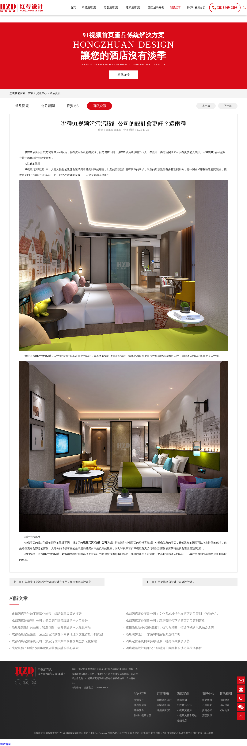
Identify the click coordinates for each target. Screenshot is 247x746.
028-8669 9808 (148, 733)
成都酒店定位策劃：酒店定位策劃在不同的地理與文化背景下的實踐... (58, 634)
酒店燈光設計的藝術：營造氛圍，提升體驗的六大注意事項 (51, 627)
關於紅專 (175, 7)
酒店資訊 (55, 93)
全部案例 (182, 700)
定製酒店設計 (112, 7)
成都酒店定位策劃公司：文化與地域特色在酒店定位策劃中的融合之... (172, 613)
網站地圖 (225, 710)
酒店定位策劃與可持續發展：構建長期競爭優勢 (158, 641)
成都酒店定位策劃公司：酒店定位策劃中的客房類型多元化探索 (54, 641)
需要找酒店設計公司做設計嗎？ (176, 581)
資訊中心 (41, 93)
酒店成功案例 (156, 7)
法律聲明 (225, 700)
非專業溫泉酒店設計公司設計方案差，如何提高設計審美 (58, 581)
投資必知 (73, 106)
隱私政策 (225, 705)
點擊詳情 (123, 74)
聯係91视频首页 (196, 7)
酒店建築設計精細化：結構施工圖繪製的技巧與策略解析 (164, 648)
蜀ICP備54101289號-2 (118, 733)
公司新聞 (48, 106)
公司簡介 (139, 700)
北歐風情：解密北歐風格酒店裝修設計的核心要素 (45, 648)
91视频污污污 (184, 705)
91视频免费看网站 (187, 715)
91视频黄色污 (184, 710)
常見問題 (22, 106)
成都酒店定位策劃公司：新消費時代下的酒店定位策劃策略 (165, 620)
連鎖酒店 (182, 720)
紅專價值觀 (140, 705)
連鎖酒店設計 (134, 7)
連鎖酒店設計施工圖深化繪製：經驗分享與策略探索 (47, 613)
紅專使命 (139, 710)
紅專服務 (163, 693)
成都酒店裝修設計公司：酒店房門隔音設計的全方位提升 (50, 620)
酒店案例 (183, 693)
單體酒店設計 (90, 7)
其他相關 (226, 693)
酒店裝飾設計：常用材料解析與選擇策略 (153, 634)
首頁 (73, 7)
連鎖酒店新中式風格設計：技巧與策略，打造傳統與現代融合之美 (170, 627)
